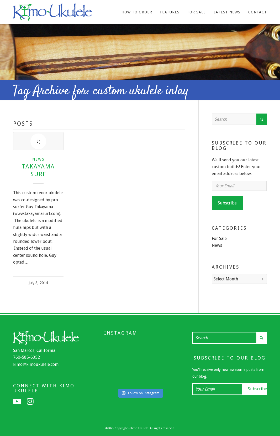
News (38, 159)
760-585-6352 (26, 357)
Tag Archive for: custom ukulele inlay (101, 91)
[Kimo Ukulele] (52, 13)
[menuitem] (137, 12)
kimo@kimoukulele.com (36, 364)
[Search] (239, 119)
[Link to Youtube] (17, 402)
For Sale (219, 238)
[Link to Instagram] (30, 402)
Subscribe (227, 203)
